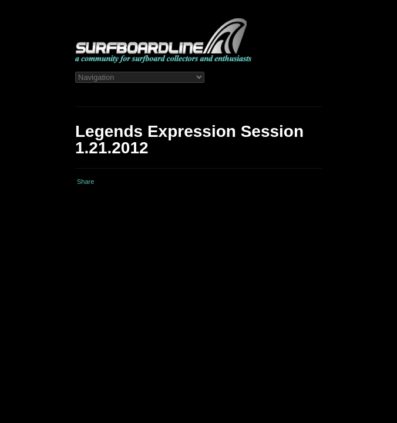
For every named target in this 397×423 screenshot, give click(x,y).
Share (85, 181)
